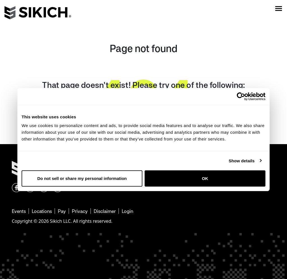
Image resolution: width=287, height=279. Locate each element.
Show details (242, 160)
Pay (62, 211)
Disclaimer (105, 211)
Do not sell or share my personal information (82, 178)
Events (19, 211)
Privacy (80, 211)
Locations (42, 211)
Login (127, 211)
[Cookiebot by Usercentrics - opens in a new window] (240, 96)
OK (205, 178)
